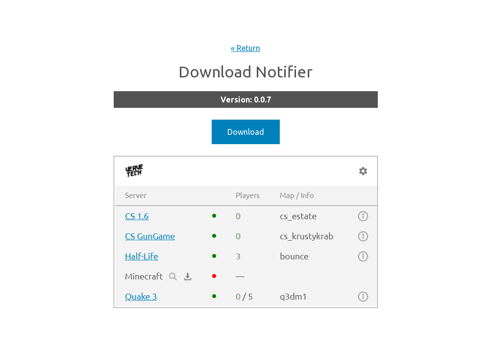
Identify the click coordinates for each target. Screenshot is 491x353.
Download (245, 131)
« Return (245, 48)
